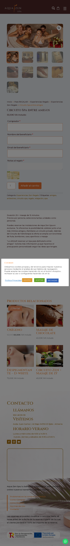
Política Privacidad (13, 280)
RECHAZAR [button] (52, 280)
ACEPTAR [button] (39, 280)
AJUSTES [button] (27, 280)
